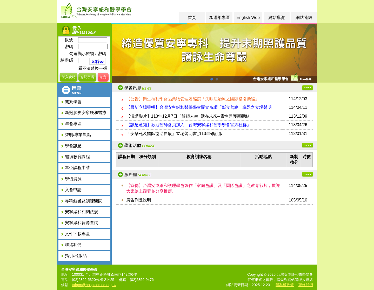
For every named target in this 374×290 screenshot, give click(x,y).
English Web (248, 17)
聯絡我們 (305, 285)
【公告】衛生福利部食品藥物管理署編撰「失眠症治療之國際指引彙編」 (192, 99)
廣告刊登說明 (138, 200)
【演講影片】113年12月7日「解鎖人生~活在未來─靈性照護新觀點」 (189, 116)
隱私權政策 (285, 285)
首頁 (192, 17)
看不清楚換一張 (92, 68)
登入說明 (68, 77)
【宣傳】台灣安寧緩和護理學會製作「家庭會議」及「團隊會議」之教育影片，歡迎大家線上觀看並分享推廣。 (203, 188)
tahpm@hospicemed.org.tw (94, 285)
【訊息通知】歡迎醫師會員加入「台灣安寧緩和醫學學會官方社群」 (188, 125)
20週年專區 (219, 17)
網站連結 (304, 17)
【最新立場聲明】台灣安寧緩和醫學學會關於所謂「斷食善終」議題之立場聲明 (199, 107)
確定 (103, 77)
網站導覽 (276, 17)
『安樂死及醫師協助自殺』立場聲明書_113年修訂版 (174, 133)
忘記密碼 (87, 77)
